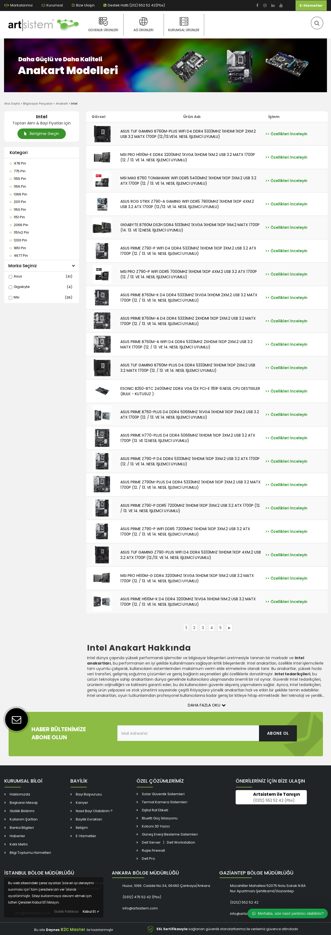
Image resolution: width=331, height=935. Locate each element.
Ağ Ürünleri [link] (143, 24)
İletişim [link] (82, 828)
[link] (257, 5)
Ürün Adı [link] (192, 116)
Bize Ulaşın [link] (83, 5)
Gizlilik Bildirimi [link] (22, 811)
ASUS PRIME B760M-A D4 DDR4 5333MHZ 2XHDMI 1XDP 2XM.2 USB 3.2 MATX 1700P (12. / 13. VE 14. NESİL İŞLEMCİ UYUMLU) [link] (188, 321)
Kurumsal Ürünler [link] (184, 24)
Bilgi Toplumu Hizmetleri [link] (30, 853)
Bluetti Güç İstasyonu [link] (160, 818)
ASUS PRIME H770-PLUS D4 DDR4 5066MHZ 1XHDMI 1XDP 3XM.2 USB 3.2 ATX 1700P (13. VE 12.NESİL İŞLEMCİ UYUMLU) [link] (187, 438)
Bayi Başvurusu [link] (89, 794)
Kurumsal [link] (52, 5)
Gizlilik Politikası (66, 911)
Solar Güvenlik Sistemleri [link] (163, 794)
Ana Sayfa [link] (12, 103)
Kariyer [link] (82, 803)
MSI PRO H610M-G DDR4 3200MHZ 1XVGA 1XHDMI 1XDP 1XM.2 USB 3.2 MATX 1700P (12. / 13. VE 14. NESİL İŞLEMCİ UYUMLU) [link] (187, 578)
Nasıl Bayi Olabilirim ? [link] (94, 811)
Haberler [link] (17, 836)
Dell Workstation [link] (181, 842)
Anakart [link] (62, 103)
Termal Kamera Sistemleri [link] (164, 802)
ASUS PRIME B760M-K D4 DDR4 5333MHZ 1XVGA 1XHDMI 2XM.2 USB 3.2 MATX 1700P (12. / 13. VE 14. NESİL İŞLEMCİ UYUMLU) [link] (188, 297)
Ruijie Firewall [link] (153, 851)
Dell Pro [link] (148, 859)
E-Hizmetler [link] (311, 5)
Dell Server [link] (151, 842)
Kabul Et (91, 911)
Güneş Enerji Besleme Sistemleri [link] (170, 834)
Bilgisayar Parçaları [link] (38, 103)
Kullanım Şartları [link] (24, 819)
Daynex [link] (53, 930)
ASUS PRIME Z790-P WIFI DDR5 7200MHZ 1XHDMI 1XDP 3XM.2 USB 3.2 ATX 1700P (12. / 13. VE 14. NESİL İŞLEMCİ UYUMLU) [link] (185, 531)
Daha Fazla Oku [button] (207, 705)
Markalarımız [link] (18, 5)
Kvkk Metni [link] (19, 844)
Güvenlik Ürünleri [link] (103, 24)
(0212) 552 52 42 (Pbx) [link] (274, 801)
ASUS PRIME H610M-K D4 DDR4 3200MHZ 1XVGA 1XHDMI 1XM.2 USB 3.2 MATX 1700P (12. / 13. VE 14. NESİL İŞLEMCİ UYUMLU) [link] (188, 601)
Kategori (19, 152)
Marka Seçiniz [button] (41, 266)
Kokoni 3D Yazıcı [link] (156, 826)
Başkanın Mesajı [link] (24, 803)
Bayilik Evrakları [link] (89, 819)
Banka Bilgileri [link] (22, 828)
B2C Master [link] (73, 930)
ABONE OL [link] (278, 733)
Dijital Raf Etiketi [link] (155, 810)
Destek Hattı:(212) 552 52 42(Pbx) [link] (134, 5)
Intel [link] (74, 103)
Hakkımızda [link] (20, 794)
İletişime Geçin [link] (41, 133)
